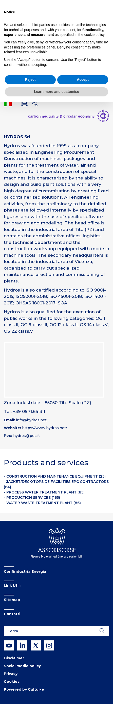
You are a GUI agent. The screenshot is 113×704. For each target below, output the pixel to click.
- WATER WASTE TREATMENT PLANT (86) (42, 503)
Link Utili (12, 585)
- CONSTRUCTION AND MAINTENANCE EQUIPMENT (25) (55, 476)
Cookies (12, 681)
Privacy (10, 673)
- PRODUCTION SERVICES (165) (32, 497)
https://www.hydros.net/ (44, 428)
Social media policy (22, 666)
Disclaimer (14, 658)
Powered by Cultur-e (24, 689)
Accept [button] (83, 79)
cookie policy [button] (94, 35)
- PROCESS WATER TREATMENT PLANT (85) (44, 492)
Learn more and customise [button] (56, 92)
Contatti (12, 614)
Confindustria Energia (25, 571)
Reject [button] (30, 79)
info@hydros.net (31, 420)
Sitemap (12, 599)
